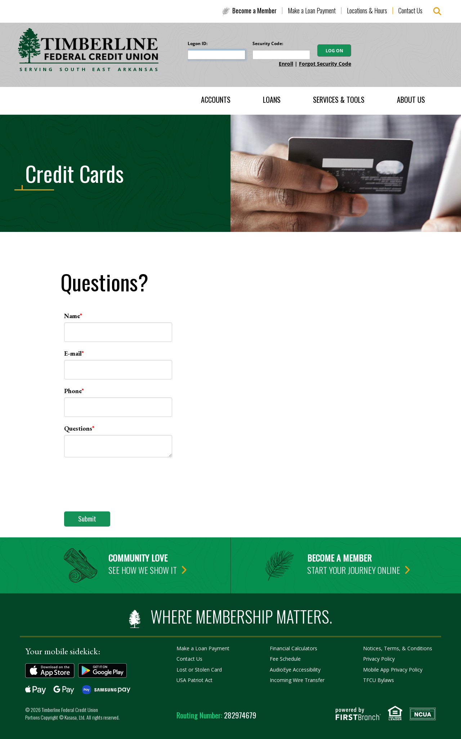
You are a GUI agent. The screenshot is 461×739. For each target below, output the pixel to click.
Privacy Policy (379, 658)
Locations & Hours (367, 10)
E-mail (73, 353)
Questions (78, 428)
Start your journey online (353, 569)
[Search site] (437, 11)
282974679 (216, 715)
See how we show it (142, 569)
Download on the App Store (50, 670)
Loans (272, 99)
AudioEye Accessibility (295, 669)
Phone (73, 391)
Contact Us (410, 10)
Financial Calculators (293, 648)
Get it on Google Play (102, 670)
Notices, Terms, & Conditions (397, 648)
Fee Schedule (285, 658)
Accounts (215, 99)
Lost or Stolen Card (199, 669)
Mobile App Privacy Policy (392, 669)
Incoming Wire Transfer (297, 680)
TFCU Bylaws (378, 680)
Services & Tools (338, 99)
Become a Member (254, 10)
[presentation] (119, 480)
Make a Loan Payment (312, 10)
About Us (411, 99)
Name (72, 316)
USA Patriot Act (194, 680)
